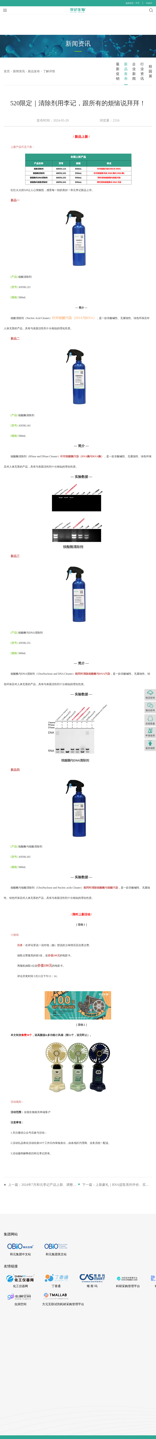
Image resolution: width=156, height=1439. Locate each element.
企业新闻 (79, 68)
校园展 (139, 68)
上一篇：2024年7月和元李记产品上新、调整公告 (43, 1176)
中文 (138, 3)
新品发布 (49, 68)
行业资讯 (109, 68)
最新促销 (19, 68)
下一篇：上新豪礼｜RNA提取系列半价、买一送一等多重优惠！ (117, 1176)
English (149, 3)
